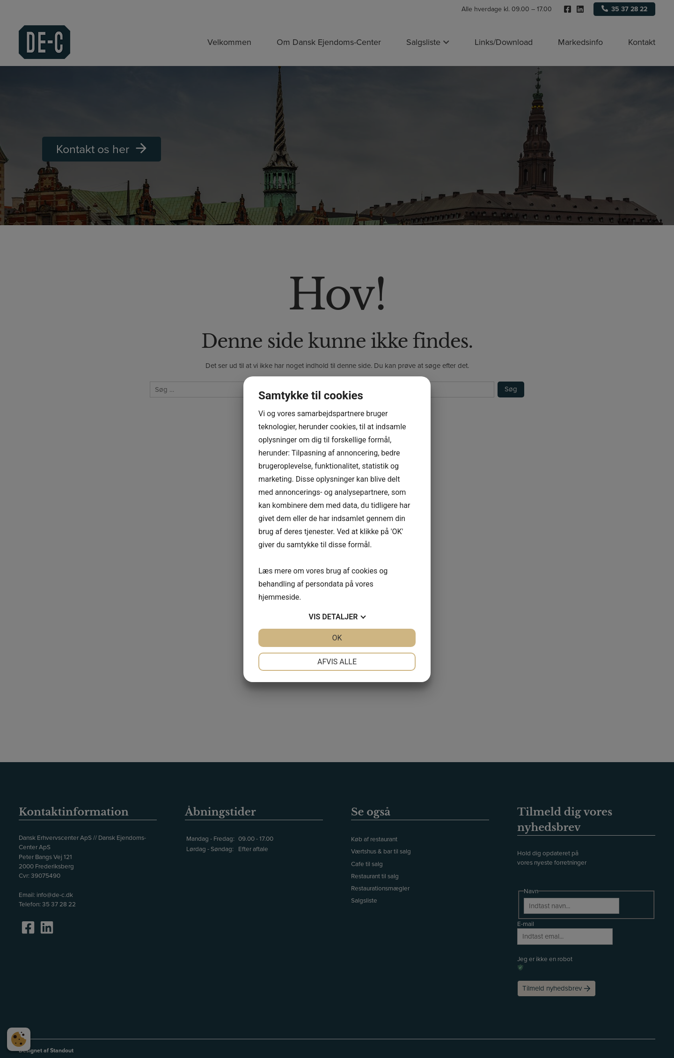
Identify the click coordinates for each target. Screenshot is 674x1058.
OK (337, 637)
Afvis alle (337, 661)
